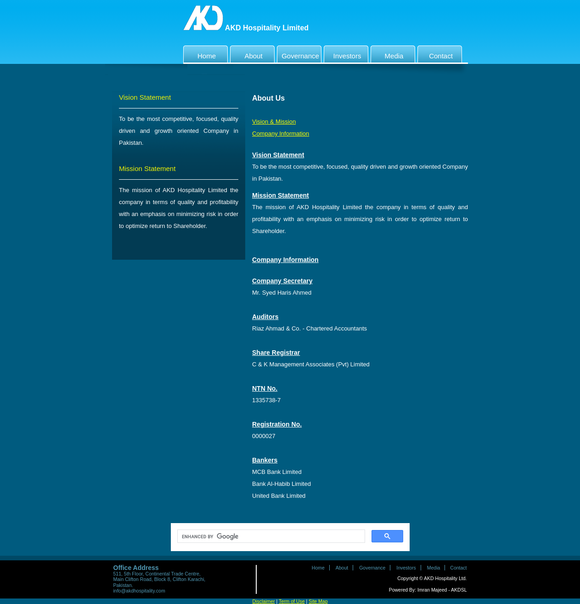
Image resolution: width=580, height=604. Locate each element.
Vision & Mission (274, 121)
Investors (343, 54)
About (247, 54)
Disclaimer (264, 601)
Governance (299, 54)
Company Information (280, 133)
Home (201, 54)
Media (388, 54)
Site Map (318, 601)
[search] (270, 536)
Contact (436, 54)
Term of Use (292, 601)
